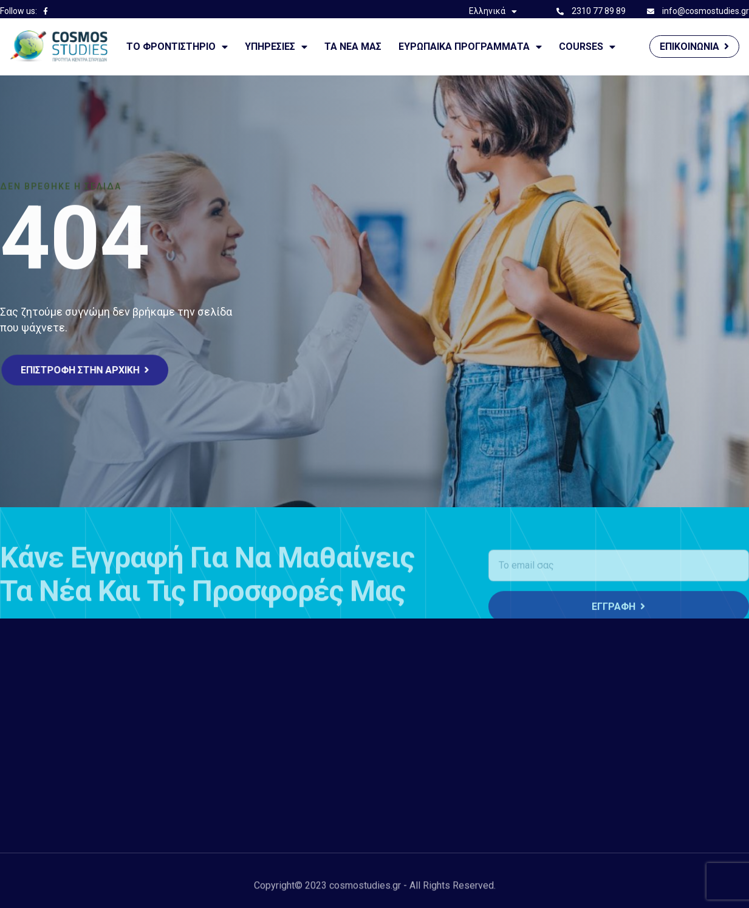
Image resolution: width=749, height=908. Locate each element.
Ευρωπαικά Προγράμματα (470, 47)
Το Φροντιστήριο (177, 47)
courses (587, 47)
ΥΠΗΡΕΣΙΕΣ (276, 47)
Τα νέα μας (352, 46)
